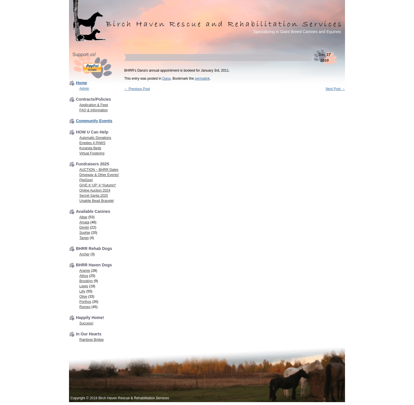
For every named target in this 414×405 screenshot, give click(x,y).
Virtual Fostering (91, 153)
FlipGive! (86, 180)
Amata (84, 222)
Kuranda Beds (90, 148)
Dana (166, 79)
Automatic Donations (95, 138)
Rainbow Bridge (91, 340)
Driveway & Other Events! (99, 175)
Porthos (85, 302)
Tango (84, 238)
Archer (84, 254)
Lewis (83, 286)
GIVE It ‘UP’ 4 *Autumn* (97, 185)
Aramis (84, 271)
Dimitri (84, 228)
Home (81, 83)
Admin (84, 89)
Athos (83, 276)
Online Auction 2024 (94, 190)
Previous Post (137, 89)
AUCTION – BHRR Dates (98, 170)
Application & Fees (93, 105)
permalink (202, 79)
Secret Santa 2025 (93, 196)
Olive (83, 297)
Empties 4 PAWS (92, 143)
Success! (86, 323)
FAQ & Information (93, 110)
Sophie (84, 233)
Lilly (82, 291)
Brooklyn (86, 281)
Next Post (335, 89)
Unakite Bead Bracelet (96, 201)
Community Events (94, 121)
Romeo (85, 307)
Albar (83, 217)
